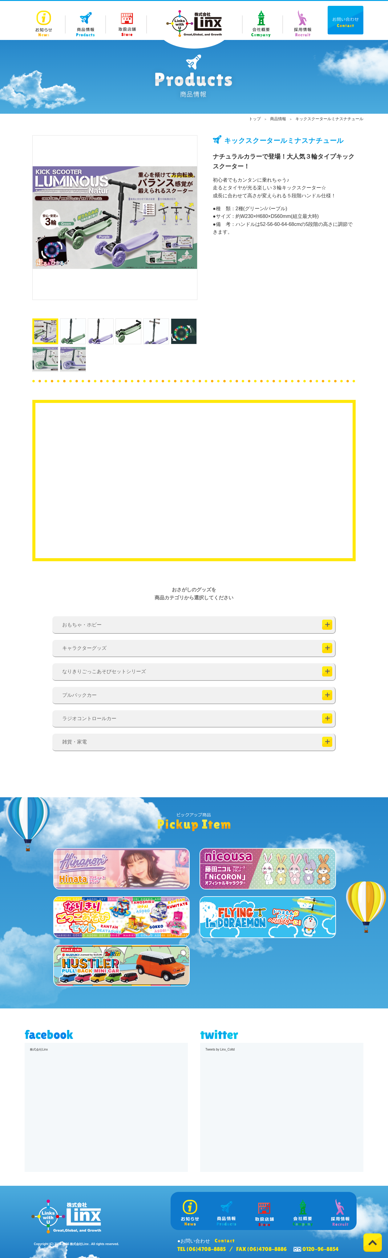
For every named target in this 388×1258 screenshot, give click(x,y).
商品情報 (278, 118)
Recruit (302, 20)
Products (86, 20)
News (45, 20)
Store (126, 20)
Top (372, 1242)
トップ (255, 118)
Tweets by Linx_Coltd (220, 1049)
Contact (345, 20)
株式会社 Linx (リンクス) (194, 23)
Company (262, 20)
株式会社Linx (39, 1049)
